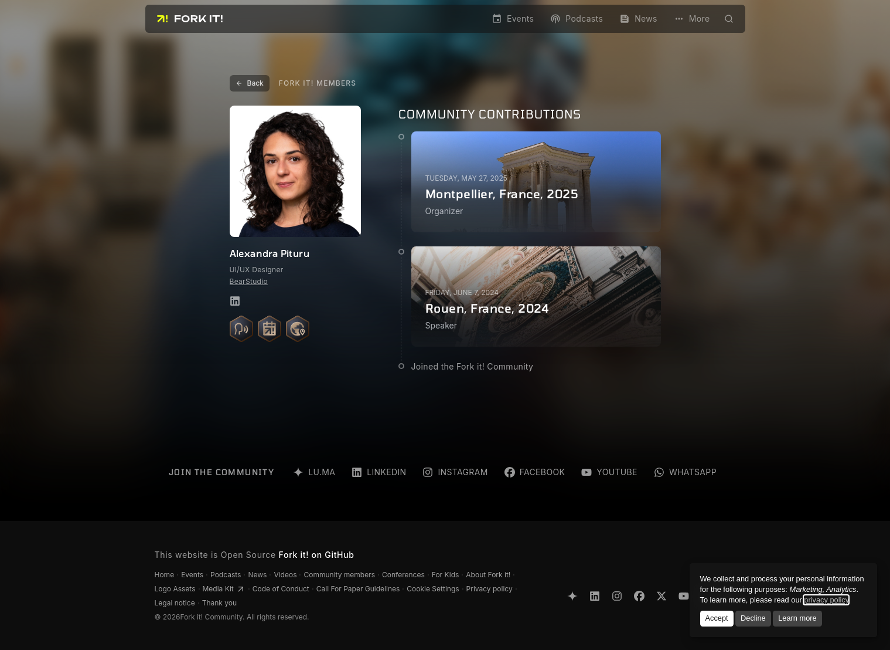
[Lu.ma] (572, 596)
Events (192, 574)
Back (250, 83)
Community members (339, 574)
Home (165, 574)
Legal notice (175, 602)
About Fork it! (488, 574)
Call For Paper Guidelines (358, 588)
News (257, 574)
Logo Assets (175, 588)
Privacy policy (489, 588)
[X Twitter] (661, 596)
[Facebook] (639, 596)
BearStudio (249, 281)
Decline (753, 618)
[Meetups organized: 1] (269, 329)
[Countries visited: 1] (297, 329)
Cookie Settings (433, 588)
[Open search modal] (728, 18)
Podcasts (225, 574)
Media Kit (224, 589)
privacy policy (826, 599)
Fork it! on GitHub (316, 555)
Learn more (797, 618)
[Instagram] (617, 596)
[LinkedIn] (594, 596)
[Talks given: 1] (241, 329)
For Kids (445, 574)
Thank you (219, 602)
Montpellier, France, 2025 (502, 194)
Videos (285, 574)
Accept (716, 618)
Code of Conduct (281, 588)
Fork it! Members (317, 83)
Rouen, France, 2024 (487, 308)
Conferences (403, 574)
